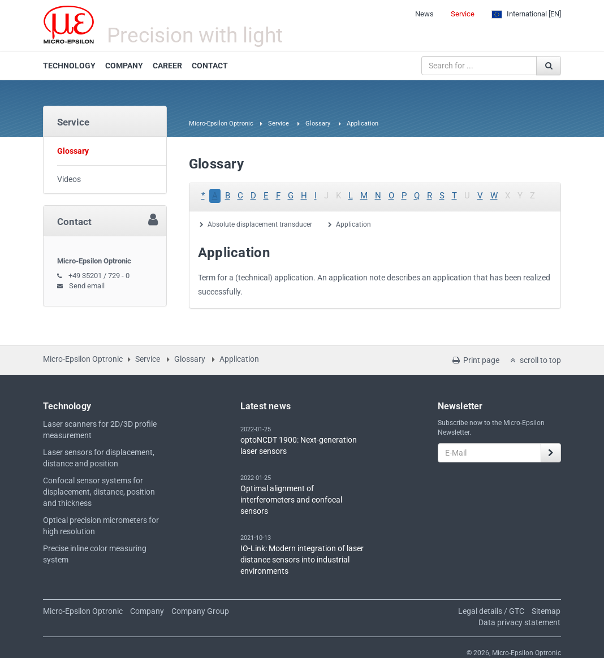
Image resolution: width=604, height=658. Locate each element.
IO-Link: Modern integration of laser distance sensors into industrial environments (302, 559)
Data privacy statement (519, 622)
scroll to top (534, 360)
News (424, 14)
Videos (69, 179)
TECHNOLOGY (69, 65)
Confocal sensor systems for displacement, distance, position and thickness (99, 492)
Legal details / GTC (491, 611)
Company (147, 611)
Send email (87, 286)
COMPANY (124, 65)
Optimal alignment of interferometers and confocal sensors (291, 500)
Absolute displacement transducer (260, 224)
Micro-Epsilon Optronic (221, 123)
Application (353, 224)
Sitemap (546, 611)
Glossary (317, 123)
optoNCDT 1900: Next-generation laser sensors (298, 445)
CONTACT (210, 65)
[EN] (526, 14)
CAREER (167, 65)
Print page (475, 360)
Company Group (200, 611)
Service (462, 14)
